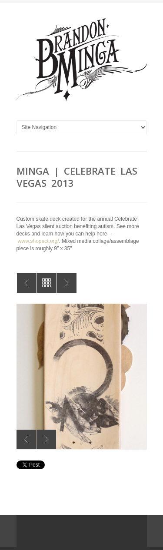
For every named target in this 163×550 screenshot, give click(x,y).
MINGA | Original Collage (67, 283)
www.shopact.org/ (38, 241)
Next (46, 439)
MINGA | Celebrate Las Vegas (27, 283)
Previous (26, 439)
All (47, 283)
